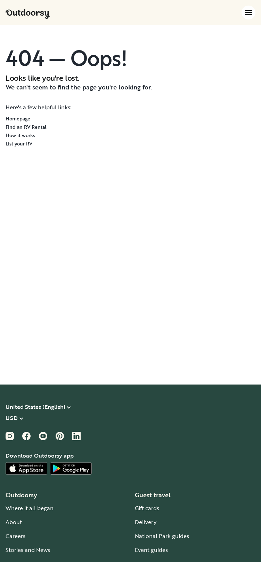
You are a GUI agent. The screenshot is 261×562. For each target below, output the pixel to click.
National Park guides (162, 536)
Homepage (18, 118)
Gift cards (147, 508)
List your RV (19, 143)
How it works (20, 135)
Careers (15, 536)
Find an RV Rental (26, 126)
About (14, 522)
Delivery (145, 522)
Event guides (151, 550)
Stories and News (28, 550)
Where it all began (30, 508)
